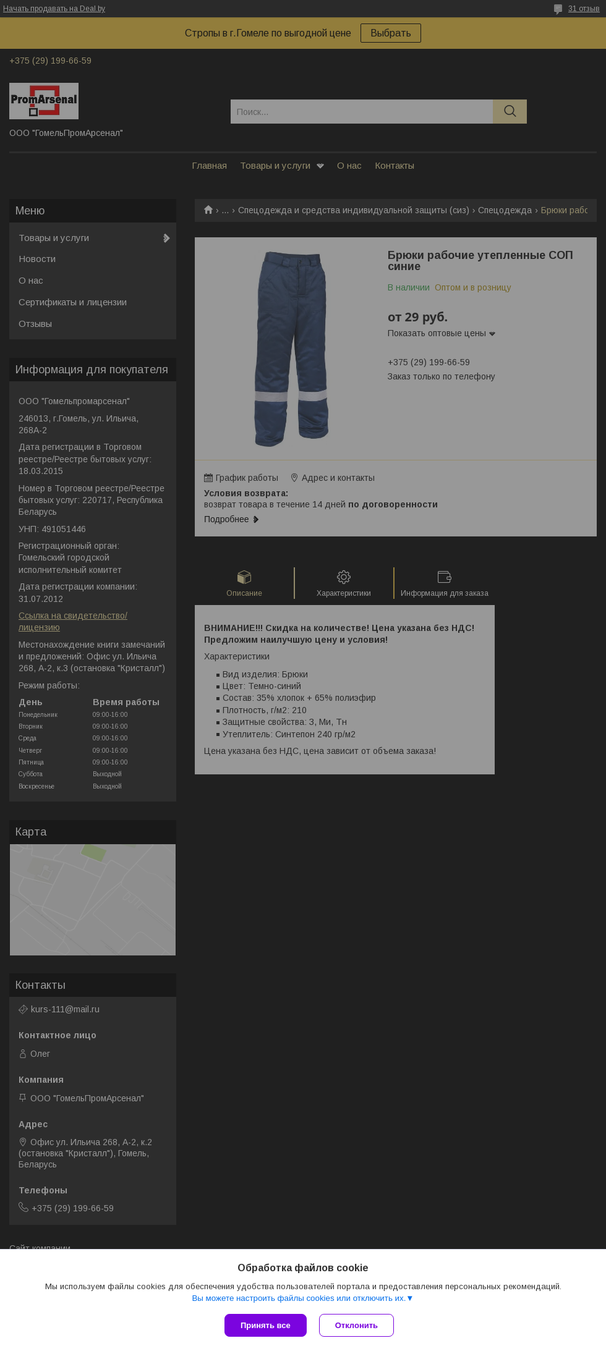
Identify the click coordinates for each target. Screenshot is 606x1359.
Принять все (266, 1325)
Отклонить (356, 1325)
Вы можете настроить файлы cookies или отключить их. (299, 1298)
